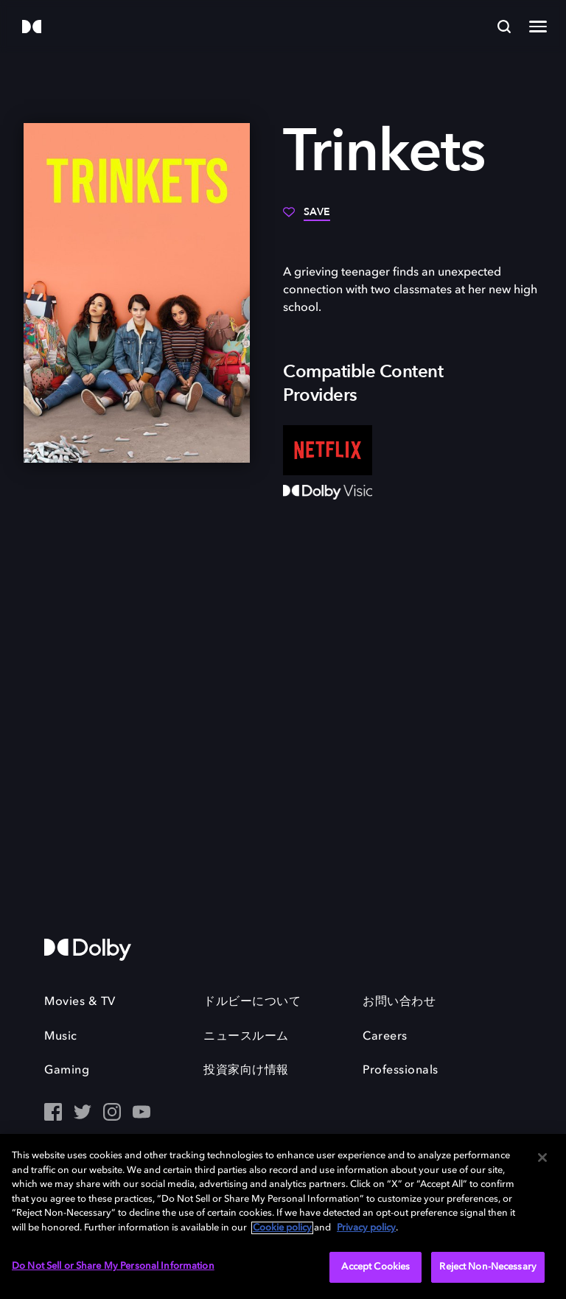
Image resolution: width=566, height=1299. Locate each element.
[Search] (504, 26)
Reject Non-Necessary (488, 1267)
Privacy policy (366, 1228)
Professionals (401, 1070)
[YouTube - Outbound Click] (141, 1113)
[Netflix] (327, 450)
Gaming (66, 1070)
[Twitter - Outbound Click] (82, 1113)
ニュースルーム (246, 1037)
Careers (385, 1037)
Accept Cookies (375, 1267)
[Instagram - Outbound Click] (112, 1113)
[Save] (306, 217)
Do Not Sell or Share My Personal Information (113, 1266)
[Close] (542, 1157)
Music (60, 1037)
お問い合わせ (399, 1002)
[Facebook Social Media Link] (53, 1113)
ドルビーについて (252, 1002)
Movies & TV (80, 1002)
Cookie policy (282, 1228)
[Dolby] (32, 27)
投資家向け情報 (246, 1070)
